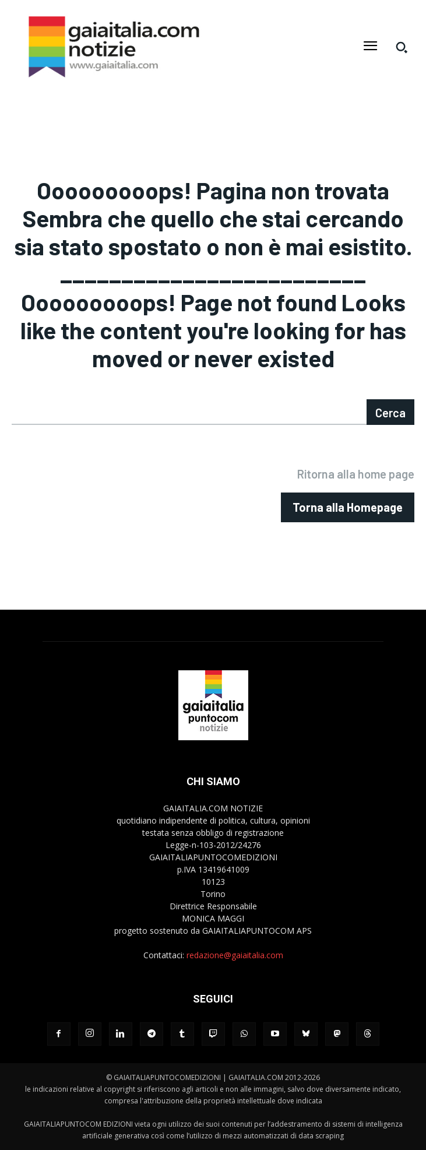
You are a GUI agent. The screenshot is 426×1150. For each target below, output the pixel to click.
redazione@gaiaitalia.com (234, 955)
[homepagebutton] (347, 507)
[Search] (390, 412)
